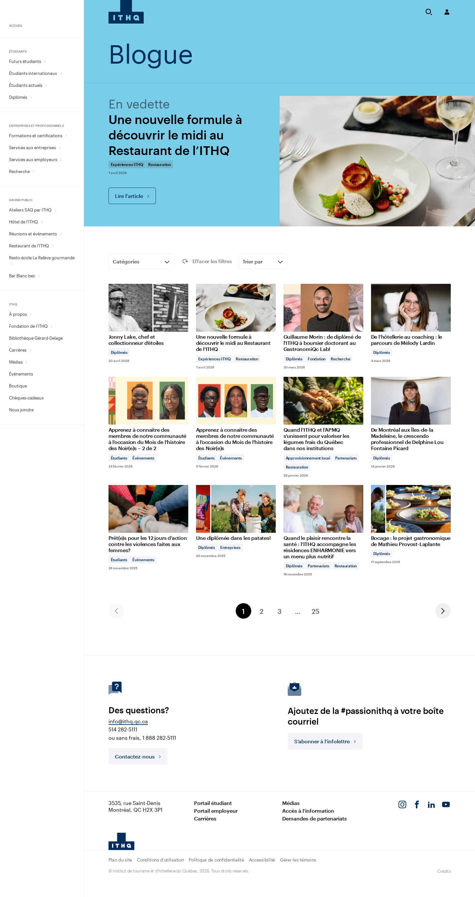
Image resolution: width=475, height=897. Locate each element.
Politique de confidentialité (216, 859)
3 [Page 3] (279, 611)
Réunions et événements (33, 233)
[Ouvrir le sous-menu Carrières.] (30, 350)
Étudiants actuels (25, 85)
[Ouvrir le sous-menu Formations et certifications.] (66, 135)
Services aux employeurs (33, 159)
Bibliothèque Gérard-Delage (36, 338)
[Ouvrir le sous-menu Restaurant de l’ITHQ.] (52, 245)
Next (443, 611)
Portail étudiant (213, 803)
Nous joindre (21, 409)
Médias (16, 362)
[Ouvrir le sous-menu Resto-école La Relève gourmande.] (11, 264)
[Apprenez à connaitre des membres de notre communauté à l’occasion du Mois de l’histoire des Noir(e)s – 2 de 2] (148, 422)
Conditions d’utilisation (160, 859)
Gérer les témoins (298, 859)
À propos (18, 314)
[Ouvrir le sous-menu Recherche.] (33, 171)
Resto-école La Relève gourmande (42, 257)
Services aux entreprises (32, 147)
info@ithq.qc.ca (128, 721)
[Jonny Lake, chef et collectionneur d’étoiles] (148, 323)
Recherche (19, 171)
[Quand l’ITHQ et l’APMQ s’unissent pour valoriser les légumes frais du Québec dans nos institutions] (323, 427)
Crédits (443, 871)
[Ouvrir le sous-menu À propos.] (30, 314)
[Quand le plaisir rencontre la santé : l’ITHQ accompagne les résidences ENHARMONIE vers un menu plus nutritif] (323, 530)
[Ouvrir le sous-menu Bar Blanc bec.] (38, 275)
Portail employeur (216, 811)
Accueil (16, 25)
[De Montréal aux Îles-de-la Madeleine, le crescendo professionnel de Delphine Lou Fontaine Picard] (411, 422)
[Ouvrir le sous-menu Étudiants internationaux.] (60, 73)
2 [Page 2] (261, 611)
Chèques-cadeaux (26, 397)
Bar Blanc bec (22, 275)
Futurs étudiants (25, 61)
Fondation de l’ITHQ (28, 326)
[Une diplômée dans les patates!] (236, 521)
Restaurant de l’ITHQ (29, 245)
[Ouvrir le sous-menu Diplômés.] (30, 97)
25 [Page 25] (316, 611)
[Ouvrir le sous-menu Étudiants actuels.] (46, 85)
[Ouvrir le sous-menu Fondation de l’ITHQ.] (51, 326)
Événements (21, 373)
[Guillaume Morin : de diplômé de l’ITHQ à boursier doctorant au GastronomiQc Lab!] (323, 326)
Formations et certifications (35, 135)
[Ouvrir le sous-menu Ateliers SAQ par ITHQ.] (55, 210)
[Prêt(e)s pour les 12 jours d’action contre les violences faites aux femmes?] (148, 527)
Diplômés (18, 97)
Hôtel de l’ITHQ (23, 221)
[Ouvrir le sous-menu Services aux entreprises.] (59, 147)
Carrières (17, 350)
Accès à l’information (308, 811)
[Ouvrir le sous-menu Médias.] (26, 362)
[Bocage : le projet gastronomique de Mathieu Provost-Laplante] (411, 524)
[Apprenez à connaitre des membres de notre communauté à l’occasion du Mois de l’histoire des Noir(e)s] (236, 422)
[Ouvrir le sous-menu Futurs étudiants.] (44, 61)
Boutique (18, 385)
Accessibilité (262, 859)
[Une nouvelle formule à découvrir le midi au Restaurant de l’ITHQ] (236, 326)
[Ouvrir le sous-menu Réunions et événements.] (60, 233)
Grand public (21, 200)
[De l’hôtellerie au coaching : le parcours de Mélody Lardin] (411, 323)
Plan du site (120, 859)
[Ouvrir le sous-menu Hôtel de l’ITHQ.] (41, 222)
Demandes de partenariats (314, 818)
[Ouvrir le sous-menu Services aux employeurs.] (60, 159)
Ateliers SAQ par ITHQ (30, 209)
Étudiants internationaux (33, 73)
